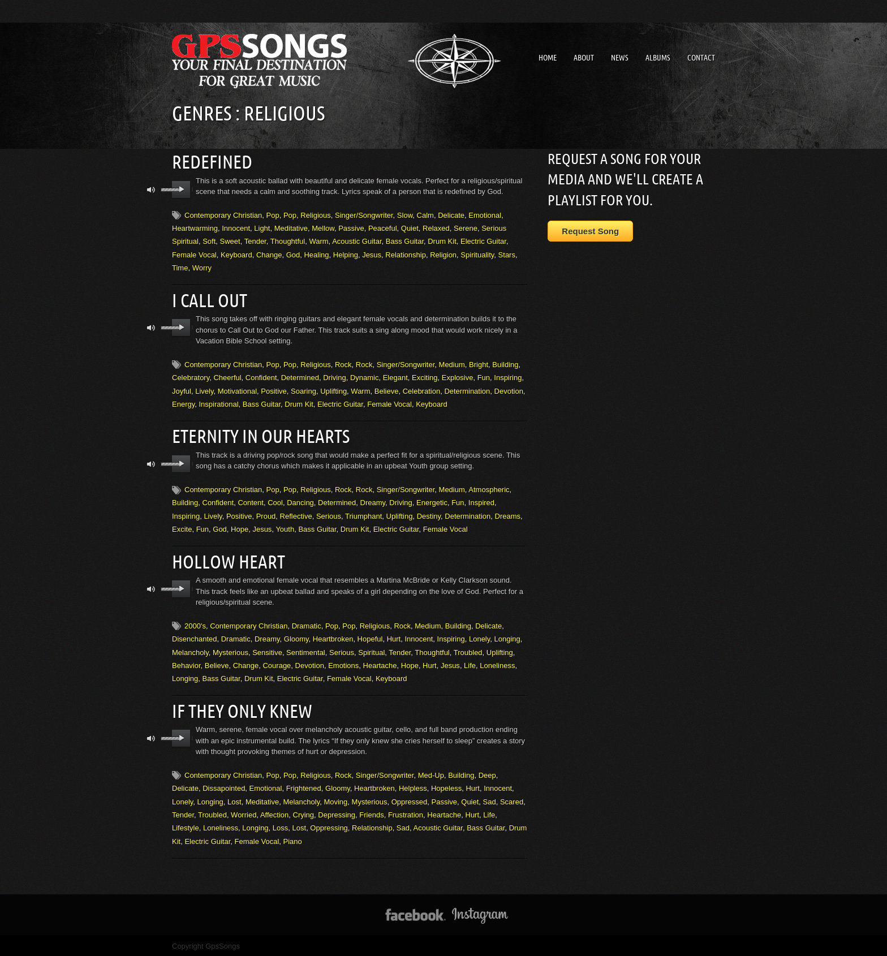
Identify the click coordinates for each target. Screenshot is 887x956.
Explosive (457, 376)
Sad (489, 799)
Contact (701, 57)
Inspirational (218, 403)
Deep (487, 772)
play (181, 188)
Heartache (380, 663)
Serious (328, 514)
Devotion (508, 390)
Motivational (237, 390)
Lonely (479, 636)
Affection (274, 812)
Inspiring (508, 376)
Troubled (468, 650)
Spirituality (477, 254)
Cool (275, 501)
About (584, 57)
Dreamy (373, 501)
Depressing (336, 812)
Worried (243, 812)
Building (505, 363)
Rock (343, 363)
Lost (234, 799)
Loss (280, 825)
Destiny (429, 514)
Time (180, 267)
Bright (478, 363)
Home (548, 57)
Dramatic (306, 623)
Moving (335, 799)
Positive (274, 390)
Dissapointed (224, 785)
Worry (202, 267)
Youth (284, 527)
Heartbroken (333, 636)
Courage (276, 663)
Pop (272, 214)
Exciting (425, 376)
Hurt (394, 636)
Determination (467, 390)
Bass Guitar (405, 240)
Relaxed (436, 227)
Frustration (405, 812)
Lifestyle (185, 825)
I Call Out (209, 299)
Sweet (230, 240)
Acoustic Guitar (356, 240)
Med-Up (431, 772)
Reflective (296, 514)
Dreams (508, 514)
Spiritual (371, 650)
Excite (182, 527)
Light (262, 227)
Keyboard (236, 254)
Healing (316, 254)
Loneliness (497, 663)
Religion (443, 254)
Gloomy (296, 636)
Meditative (291, 227)
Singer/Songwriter (364, 214)
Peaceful (382, 227)
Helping (345, 254)
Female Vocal (194, 254)
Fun (483, 376)
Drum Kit (442, 240)
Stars (506, 254)
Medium (452, 363)
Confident (261, 376)
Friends (371, 812)
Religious (315, 214)
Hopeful (370, 636)
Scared (511, 799)
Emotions (343, 663)
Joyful (181, 390)
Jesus (371, 254)
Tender (255, 240)
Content (251, 501)
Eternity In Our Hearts (261, 434)
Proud (266, 514)
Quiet (410, 227)
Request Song (590, 231)
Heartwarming (195, 227)
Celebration (422, 390)
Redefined (212, 161)
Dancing (300, 501)
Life (470, 663)
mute (151, 189)
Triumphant (363, 514)
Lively (204, 390)
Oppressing (328, 825)
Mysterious (230, 650)
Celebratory (190, 376)
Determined (300, 376)
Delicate (451, 214)
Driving (334, 376)
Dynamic (364, 376)
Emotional (484, 214)
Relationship (405, 254)
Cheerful (227, 376)
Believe (386, 390)
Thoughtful (287, 240)
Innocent (236, 227)
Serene (465, 227)
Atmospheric (488, 488)
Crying (304, 812)
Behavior (186, 663)
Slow (404, 214)
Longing (507, 636)
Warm (318, 240)
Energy (183, 403)
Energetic (431, 501)
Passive (351, 227)
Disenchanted (194, 636)
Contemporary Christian (223, 214)
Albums (657, 57)
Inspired (481, 501)
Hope (239, 527)
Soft (209, 240)
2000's (195, 623)
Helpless (413, 785)
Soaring (303, 390)
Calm (425, 214)
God (293, 254)
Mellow (323, 227)
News (619, 57)
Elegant (395, 376)
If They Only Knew (242, 708)
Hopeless (446, 785)
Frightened (303, 785)
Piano (292, 838)
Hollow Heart (228, 559)
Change (269, 254)
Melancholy (190, 650)
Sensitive (267, 650)
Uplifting (333, 390)
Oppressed (409, 799)
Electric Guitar (483, 240)
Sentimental (305, 650)
